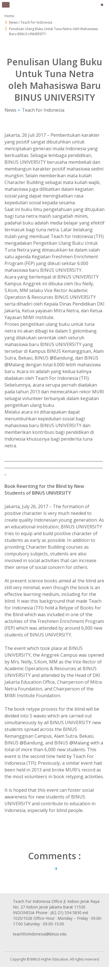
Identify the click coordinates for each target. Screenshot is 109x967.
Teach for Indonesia (43, 110)
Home (9, 16)
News (10, 110)
